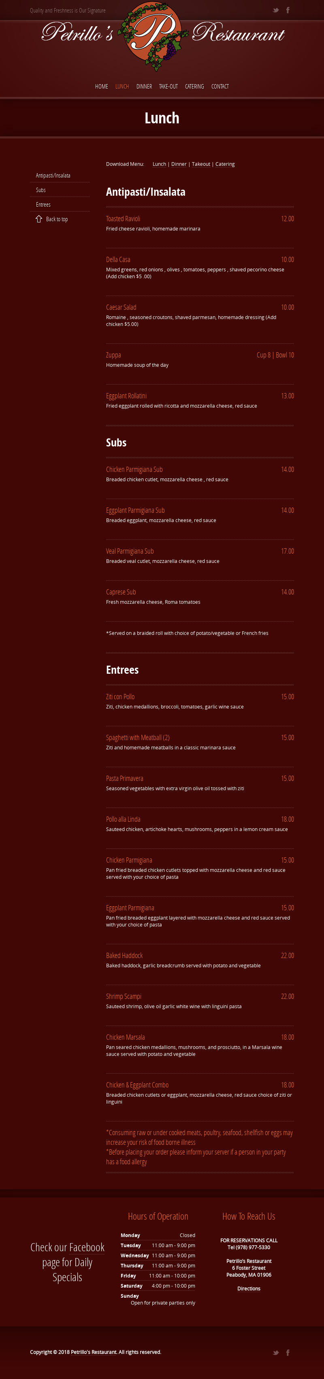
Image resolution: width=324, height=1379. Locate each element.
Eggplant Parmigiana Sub (135, 510)
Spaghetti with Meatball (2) (138, 737)
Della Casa (118, 259)
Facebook (86, 1246)
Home (101, 86)
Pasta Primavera (124, 778)
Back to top (57, 219)
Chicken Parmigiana (129, 860)
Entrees (43, 204)
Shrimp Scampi (123, 996)
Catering (194, 86)
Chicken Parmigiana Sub (134, 469)
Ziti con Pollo (120, 696)
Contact (220, 86)
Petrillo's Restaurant (93, 1352)
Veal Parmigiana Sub (130, 551)
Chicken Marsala (125, 1037)
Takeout (201, 164)
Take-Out (168, 86)
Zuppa (113, 355)
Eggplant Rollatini (126, 395)
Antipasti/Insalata (53, 175)
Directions (248, 1288)
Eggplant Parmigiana (130, 907)
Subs (41, 190)
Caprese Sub (121, 591)
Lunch (122, 86)
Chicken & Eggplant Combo (137, 1084)
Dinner (144, 86)
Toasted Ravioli (123, 218)
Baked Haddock (124, 955)
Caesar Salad (121, 307)
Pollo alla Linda (123, 819)
